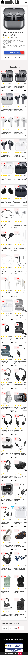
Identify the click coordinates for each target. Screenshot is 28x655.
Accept (20, 653)
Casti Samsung (14, 628)
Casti (21, 628)
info (12, 90)
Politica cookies (18, 639)
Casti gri (5, 628)
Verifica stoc (16, 52)
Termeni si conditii (11, 638)
